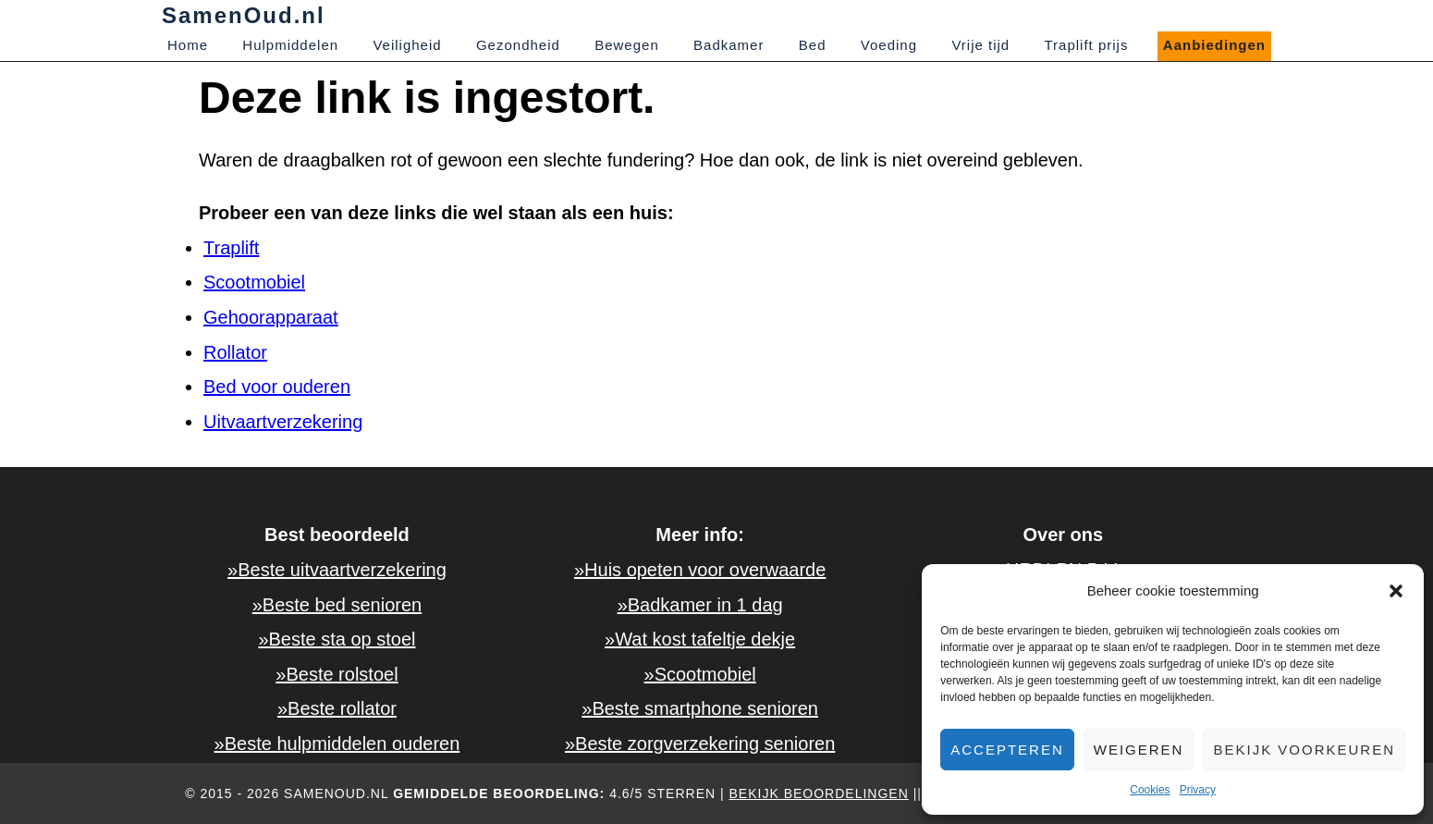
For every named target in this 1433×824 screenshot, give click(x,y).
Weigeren (1139, 749)
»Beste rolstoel (337, 674)
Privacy (1198, 789)
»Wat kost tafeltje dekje (700, 639)
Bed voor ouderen (276, 386)
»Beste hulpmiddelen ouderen (337, 743)
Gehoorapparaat (270, 317)
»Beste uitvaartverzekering (337, 570)
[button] (1396, 591)
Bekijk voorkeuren (1304, 749)
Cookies (1150, 789)
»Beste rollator (337, 708)
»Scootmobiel (700, 674)
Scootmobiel (254, 282)
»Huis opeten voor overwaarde (700, 570)
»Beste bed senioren (337, 605)
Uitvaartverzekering (282, 422)
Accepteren (1007, 749)
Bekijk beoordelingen (819, 793)
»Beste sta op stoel (336, 639)
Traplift (231, 248)
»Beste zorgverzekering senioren (700, 743)
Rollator (235, 352)
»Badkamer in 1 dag (700, 605)
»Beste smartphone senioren (700, 708)
